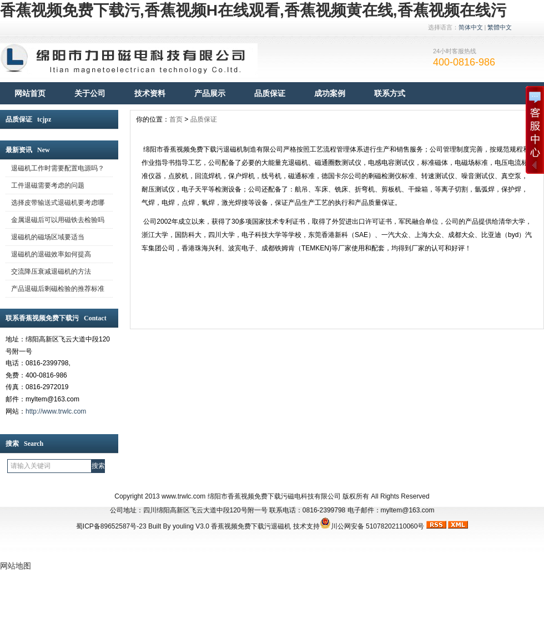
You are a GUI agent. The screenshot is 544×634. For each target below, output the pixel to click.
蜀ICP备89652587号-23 (111, 526)
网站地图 (15, 565)
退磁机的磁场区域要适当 (47, 237)
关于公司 (89, 93)
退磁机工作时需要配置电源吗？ (57, 168)
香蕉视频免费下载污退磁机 (251, 526)
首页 (176, 119)
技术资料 (149, 93)
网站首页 (30, 93)
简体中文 (471, 27)
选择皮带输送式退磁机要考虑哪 (57, 203)
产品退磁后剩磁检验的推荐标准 (57, 289)
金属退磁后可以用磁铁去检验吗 (57, 220)
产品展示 (209, 93)
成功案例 (329, 93)
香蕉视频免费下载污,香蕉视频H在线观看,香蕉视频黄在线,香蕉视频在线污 (253, 10)
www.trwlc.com (183, 496)
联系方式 (389, 93)
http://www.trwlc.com (56, 411)
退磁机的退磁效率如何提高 (51, 254)
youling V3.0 (191, 526)
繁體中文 (499, 27)
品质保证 (269, 93)
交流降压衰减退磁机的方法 (51, 271)
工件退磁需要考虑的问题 (47, 185)
